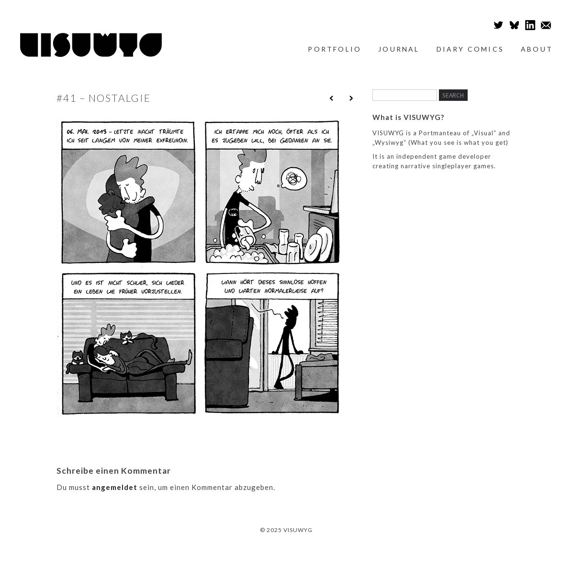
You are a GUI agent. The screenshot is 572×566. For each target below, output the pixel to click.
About (537, 49)
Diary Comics (470, 49)
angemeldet (114, 487)
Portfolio (334, 49)
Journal (398, 49)
